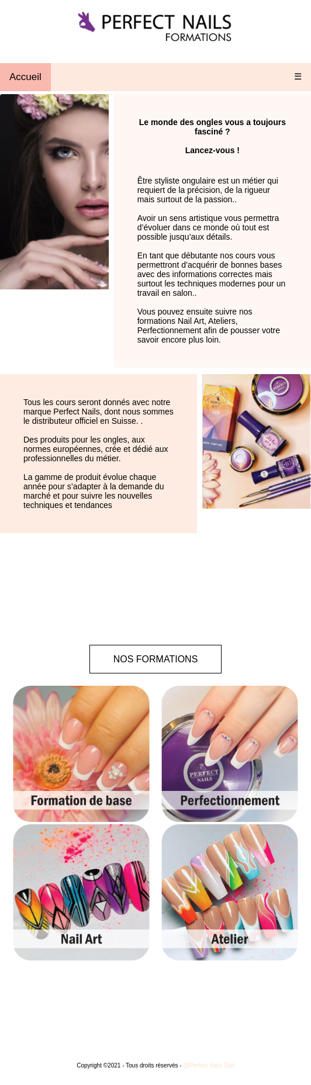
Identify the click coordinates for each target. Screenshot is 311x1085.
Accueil (25, 76)
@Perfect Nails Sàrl (208, 1065)
